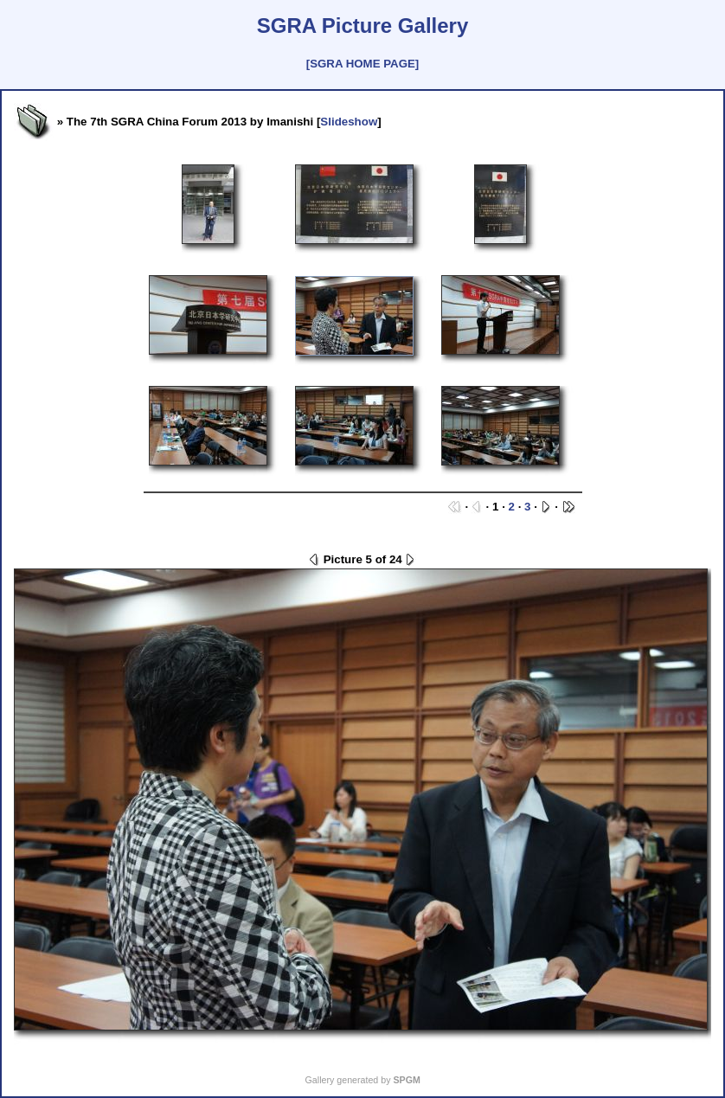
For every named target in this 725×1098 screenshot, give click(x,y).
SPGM (406, 1080)
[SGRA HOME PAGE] (362, 63)
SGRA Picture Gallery (363, 25)
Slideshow (348, 121)
